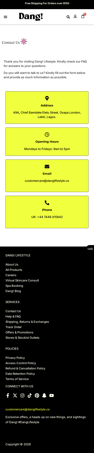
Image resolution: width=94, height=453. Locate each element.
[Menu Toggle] (5, 17)
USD (90, 248)
